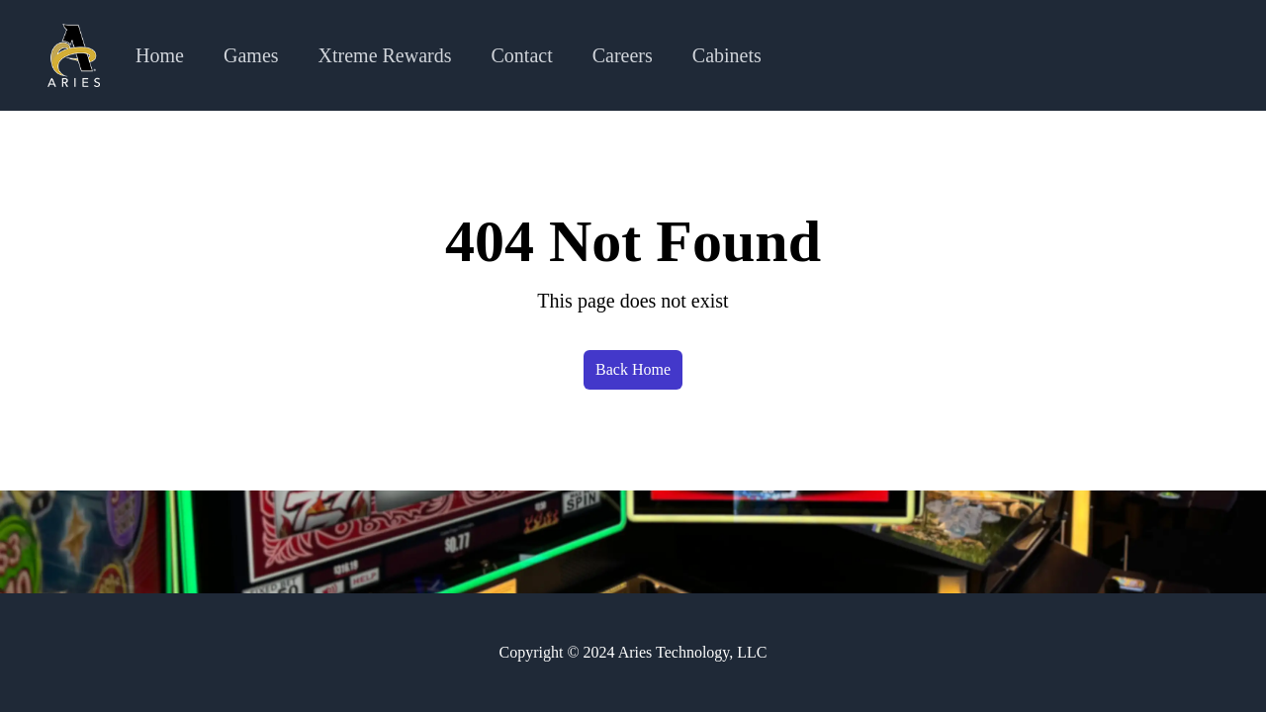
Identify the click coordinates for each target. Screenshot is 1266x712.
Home (160, 55)
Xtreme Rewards (385, 55)
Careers (622, 55)
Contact (522, 55)
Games (251, 55)
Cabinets (727, 55)
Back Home (633, 369)
